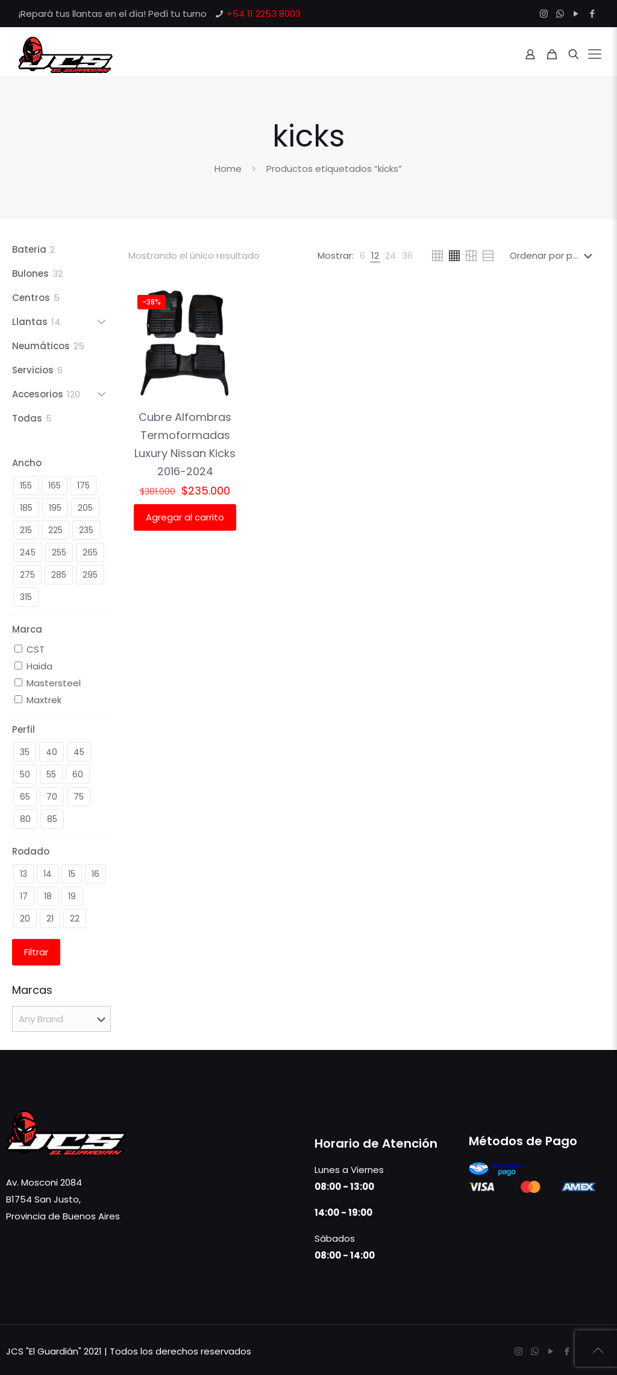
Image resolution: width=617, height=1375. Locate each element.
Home (228, 168)
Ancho (27, 463)
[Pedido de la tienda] (553, 256)
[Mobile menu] (594, 54)
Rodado (30, 851)
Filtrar (36, 952)
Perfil (23, 729)
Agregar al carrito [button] (185, 517)
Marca (27, 629)
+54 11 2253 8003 (264, 13)
